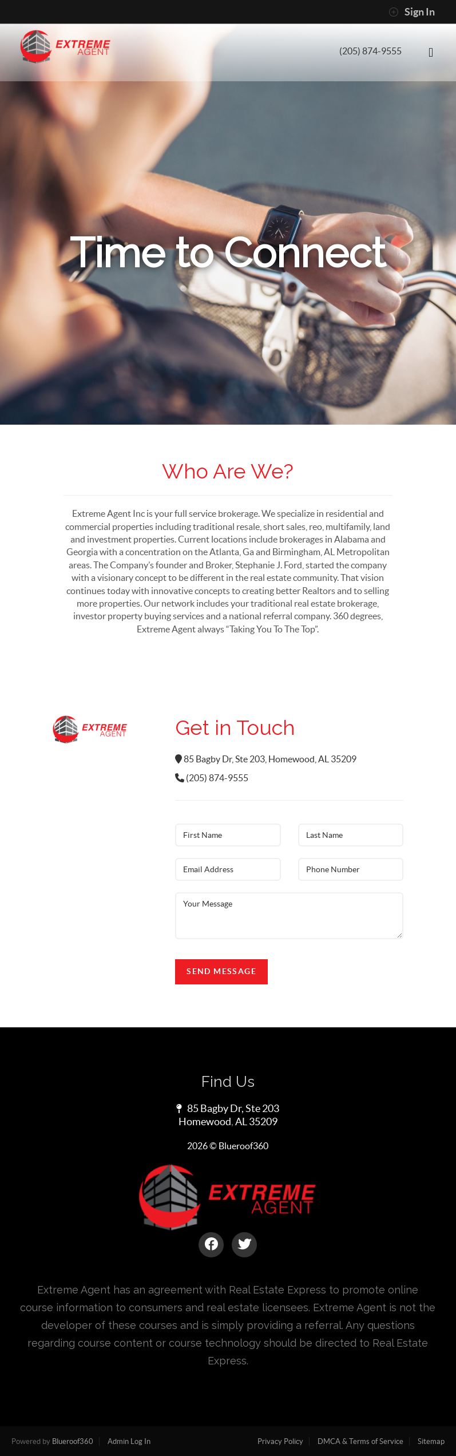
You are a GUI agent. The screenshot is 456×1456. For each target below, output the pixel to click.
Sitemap (431, 1441)
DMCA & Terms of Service (360, 1441)
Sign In (411, 12)
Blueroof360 (72, 1441)
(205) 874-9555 (370, 51)
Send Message (221, 971)
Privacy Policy (280, 1441)
